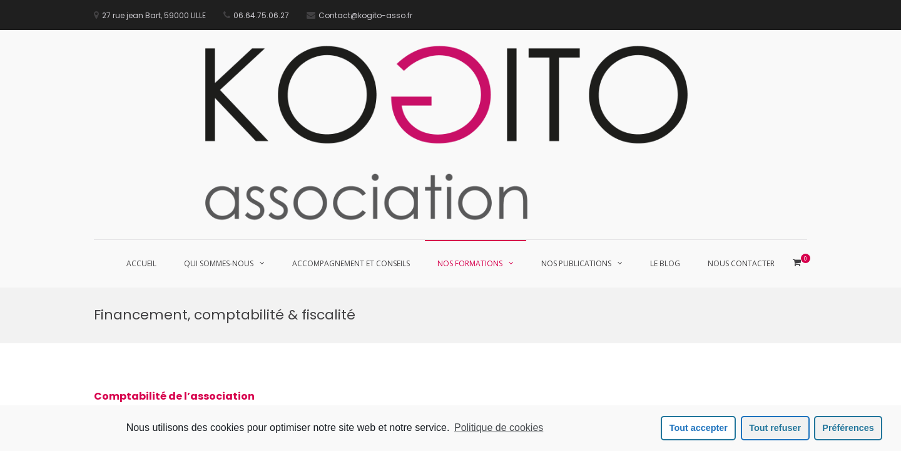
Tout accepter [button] (698, 428)
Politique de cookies (498, 427)
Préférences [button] (847, 428)
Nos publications (576, 263)
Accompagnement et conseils (351, 263)
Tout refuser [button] (775, 428)
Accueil (141, 263)
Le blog (665, 263)
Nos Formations (469, 263)
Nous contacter (741, 263)
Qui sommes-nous (218, 263)
